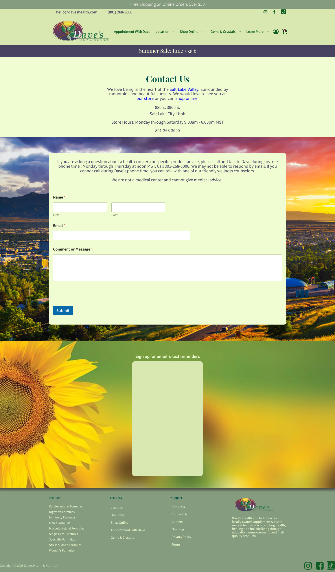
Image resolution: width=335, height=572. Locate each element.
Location (117, 507)
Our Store (117, 515)
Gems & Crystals (122, 537)
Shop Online (120, 522)
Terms (176, 544)
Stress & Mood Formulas (65, 545)
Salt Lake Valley (184, 89)
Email (59, 225)
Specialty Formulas (62, 539)
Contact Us (179, 514)
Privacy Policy (181, 536)
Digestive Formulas (62, 512)
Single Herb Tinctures (63, 534)
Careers (177, 521)
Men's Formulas (59, 523)
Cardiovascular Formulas (65, 506)
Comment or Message (73, 249)
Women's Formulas (62, 550)
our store (145, 98)
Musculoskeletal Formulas (66, 528)
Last (114, 215)
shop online (186, 98)
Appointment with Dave (128, 530)
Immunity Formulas (62, 517)
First (56, 215)
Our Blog (178, 529)
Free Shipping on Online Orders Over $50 (167, 4)
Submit (63, 310)
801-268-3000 (167, 130)
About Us (178, 506)
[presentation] (86, 302)
